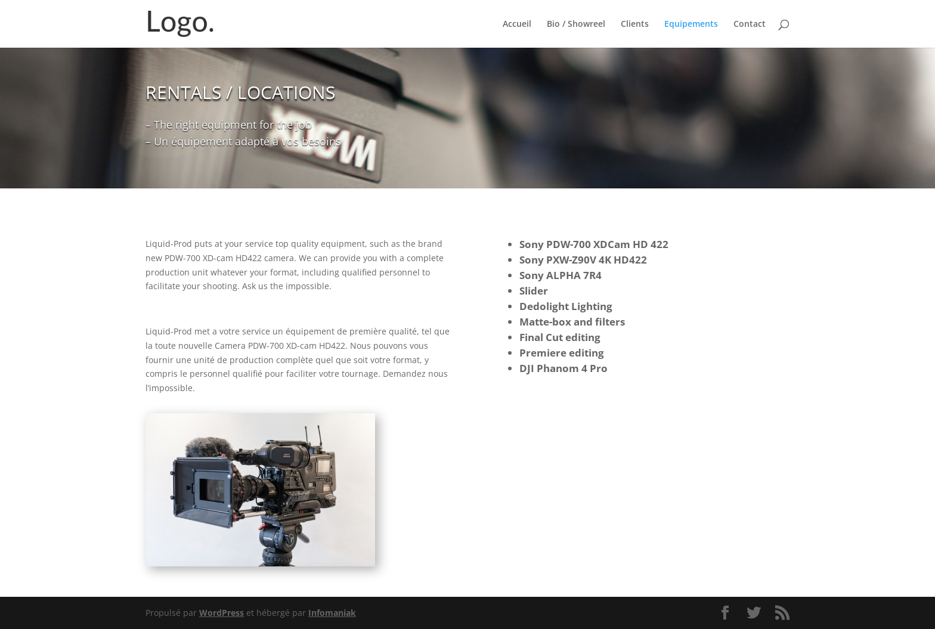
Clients (635, 24)
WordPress (221, 612)
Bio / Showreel (576, 24)
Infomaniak (332, 612)
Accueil (517, 24)
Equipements (691, 24)
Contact (749, 24)
